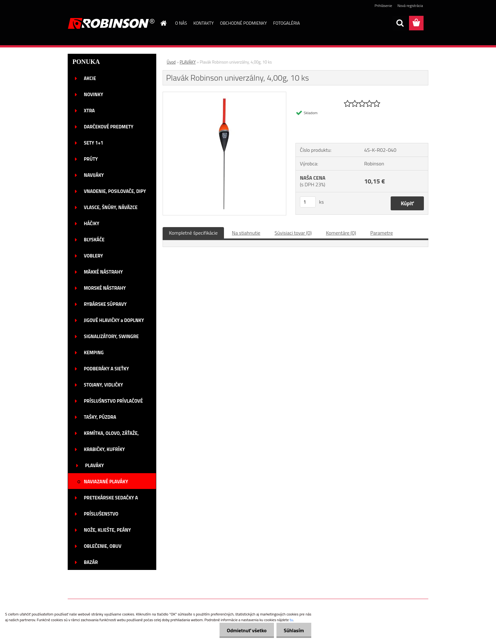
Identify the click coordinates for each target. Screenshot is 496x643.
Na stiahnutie (246, 233)
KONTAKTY (203, 23)
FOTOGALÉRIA (286, 23)
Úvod (171, 62)
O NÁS (181, 23)
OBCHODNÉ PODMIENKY (243, 23)
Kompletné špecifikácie (193, 233)
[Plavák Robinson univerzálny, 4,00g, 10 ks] (224, 94)
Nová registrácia (410, 6)
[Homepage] (163, 23)
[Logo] (111, 23)
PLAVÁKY (188, 62)
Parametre (381, 233)
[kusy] (308, 201)
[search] (400, 23)
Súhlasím (293, 630)
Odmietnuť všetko (245, 630)
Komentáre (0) (341, 233)
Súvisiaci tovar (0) (293, 233)
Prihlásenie (383, 6)
